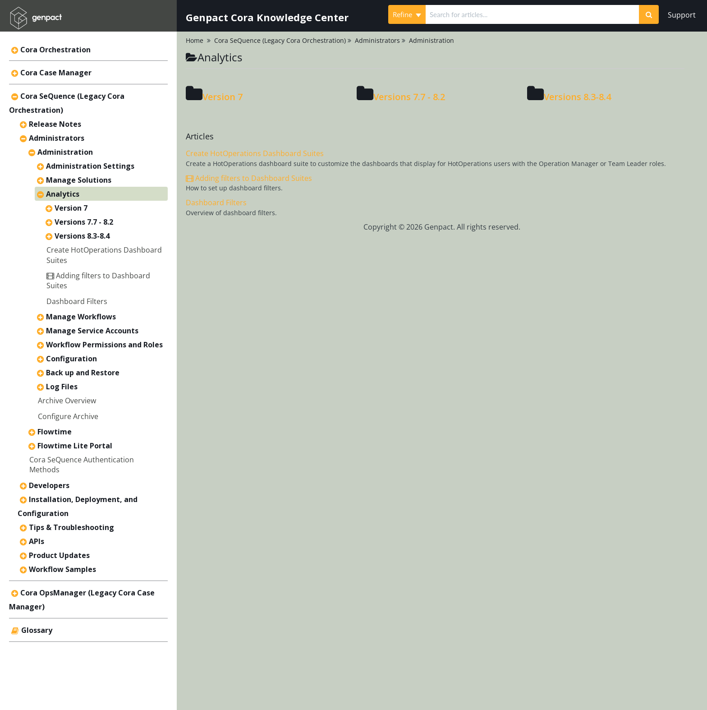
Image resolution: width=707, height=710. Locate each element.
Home (194, 40)
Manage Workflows (81, 317)
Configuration (71, 359)
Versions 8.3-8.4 (82, 236)
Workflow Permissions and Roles (104, 345)
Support (682, 15)
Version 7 (71, 208)
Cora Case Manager (56, 73)
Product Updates (59, 555)
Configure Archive (68, 416)
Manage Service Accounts (92, 331)
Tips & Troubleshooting (71, 527)
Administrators (56, 138)
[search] (532, 14)
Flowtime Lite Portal (74, 446)
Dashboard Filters (76, 301)
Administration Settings (90, 166)
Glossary (36, 630)
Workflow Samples (62, 569)
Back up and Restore (82, 373)
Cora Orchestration (55, 50)
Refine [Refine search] (407, 14)
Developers (49, 485)
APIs (36, 541)
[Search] (649, 14)
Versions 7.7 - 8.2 (84, 222)
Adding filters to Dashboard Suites (249, 178)
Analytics (62, 194)
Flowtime (54, 432)
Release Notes (55, 124)
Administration (65, 152)
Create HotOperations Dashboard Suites (255, 153)
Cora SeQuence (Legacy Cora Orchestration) (280, 40)
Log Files (62, 387)
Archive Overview (67, 401)
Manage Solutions (78, 180)
